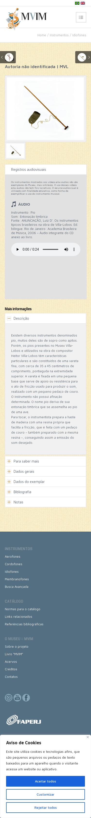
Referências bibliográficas (24, 624)
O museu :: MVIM (19, 638)
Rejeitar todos (45, 807)
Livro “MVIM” (14, 654)
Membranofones (17, 579)
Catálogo (14, 601)
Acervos (11, 661)
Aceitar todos (45, 781)
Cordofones (13, 564)
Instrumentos (59, 35)
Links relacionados (18, 616)
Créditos (11, 669)
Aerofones (12, 556)
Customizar (45, 794)
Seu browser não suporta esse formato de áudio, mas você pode (45, 249)
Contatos (11, 677)
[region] (45, 776)
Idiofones (79, 35)
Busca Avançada (16, 587)
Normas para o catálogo (22, 609)
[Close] (88, 737)
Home (41, 35)
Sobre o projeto (16, 646)
